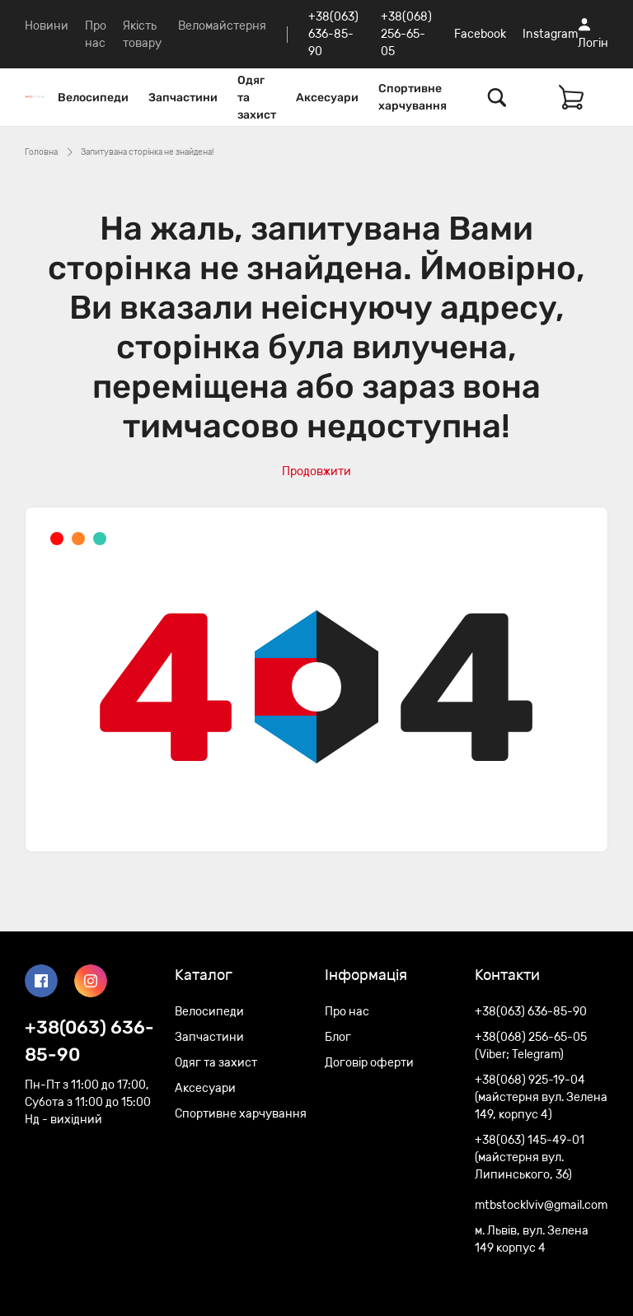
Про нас (347, 1012)
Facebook (480, 34)
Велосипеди (93, 98)
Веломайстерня (222, 26)
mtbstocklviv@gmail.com (541, 1205)
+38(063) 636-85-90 (333, 34)
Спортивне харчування (412, 97)
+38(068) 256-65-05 (406, 34)
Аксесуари (327, 98)
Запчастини (183, 98)
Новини (46, 26)
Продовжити (316, 471)
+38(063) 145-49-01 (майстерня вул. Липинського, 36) (529, 1157)
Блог (338, 1037)
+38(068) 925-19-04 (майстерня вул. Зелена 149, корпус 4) (541, 1097)
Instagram (550, 34)
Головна (41, 152)
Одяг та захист (256, 97)
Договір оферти (369, 1063)
